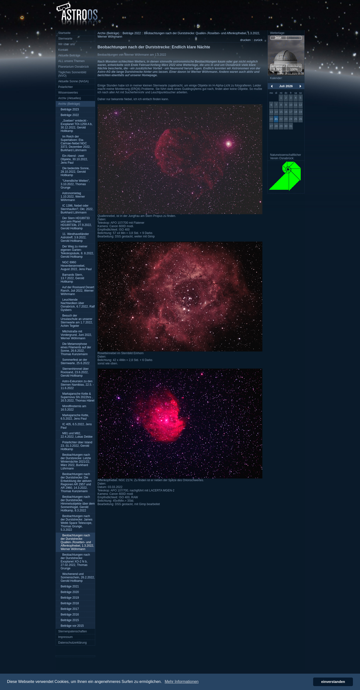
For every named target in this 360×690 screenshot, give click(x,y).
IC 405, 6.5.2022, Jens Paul (76, 426)
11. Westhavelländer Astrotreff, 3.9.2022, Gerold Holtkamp (75, 237)
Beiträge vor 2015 (72, 625)
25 (295, 118)
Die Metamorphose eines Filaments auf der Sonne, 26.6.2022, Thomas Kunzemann (76, 349)
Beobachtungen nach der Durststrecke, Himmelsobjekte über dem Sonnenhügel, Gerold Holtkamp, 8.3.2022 (78, 503)
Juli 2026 (286, 86)
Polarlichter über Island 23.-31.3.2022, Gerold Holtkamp (76, 446)
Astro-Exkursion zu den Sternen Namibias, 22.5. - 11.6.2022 (77, 385)
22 (280, 118)
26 (300, 118)
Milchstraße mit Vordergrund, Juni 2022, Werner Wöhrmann (76, 335)
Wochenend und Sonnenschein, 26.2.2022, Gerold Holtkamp (78, 577)
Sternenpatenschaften (72, 631)
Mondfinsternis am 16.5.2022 (73, 407)
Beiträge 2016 (70, 614)
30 (285, 126)
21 (276, 118)
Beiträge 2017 (70, 609)
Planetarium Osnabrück (73, 66)
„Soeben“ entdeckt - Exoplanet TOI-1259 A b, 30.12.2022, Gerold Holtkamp (77, 126)
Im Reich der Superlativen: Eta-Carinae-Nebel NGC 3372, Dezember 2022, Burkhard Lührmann (76, 143)
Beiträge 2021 (70, 586)
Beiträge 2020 (70, 592)
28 (276, 126)
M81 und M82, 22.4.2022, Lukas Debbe (77, 435)
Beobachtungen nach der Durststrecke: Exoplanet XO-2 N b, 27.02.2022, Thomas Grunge (75, 561)
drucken (245, 40)
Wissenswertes (68, 92)
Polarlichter (65, 87)
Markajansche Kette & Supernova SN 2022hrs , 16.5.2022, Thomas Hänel (77, 397)
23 (285, 118)
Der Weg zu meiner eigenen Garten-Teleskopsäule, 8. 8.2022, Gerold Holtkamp (77, 251)
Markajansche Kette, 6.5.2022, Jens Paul (75, 417)
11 (295, 104)
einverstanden (333, 682)
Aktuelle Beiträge (69, 55)
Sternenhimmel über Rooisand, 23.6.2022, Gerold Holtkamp (75, 372)
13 (271, 111)
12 (300, 104)
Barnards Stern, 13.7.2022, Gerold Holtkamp (72, 278)
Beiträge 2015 (70, 620)
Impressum (65, 637)
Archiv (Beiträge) (69, 104)
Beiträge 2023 (70, 109)
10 (290, 104)
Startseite (64, 33)
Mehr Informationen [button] (182, 681)
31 (290, 126)
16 (285, 111)
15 (280, 111)
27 (271, 126)
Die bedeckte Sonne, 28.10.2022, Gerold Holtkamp (75, 172)
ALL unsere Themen (71, 61)
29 (280, 126)
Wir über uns (66, 44)
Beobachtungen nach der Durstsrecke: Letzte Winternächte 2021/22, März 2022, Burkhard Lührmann (76, 461)
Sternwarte (65, 38)
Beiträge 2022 (70, 115)
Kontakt (63, 50)
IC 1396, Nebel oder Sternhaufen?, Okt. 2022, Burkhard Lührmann (77, 209)
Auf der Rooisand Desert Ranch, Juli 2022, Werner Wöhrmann (77, 291)
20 (271, 118)
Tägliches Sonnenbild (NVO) (72, 74)
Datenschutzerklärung (72, 642)
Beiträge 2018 (70, 603)
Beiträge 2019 (70, 597)
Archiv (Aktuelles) (69, 98)
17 (290, 111)
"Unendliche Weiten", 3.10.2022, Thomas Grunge (75, 184)
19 (300, 111)
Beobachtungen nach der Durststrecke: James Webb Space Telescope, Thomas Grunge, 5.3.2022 (77, 522)
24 (290, 118)
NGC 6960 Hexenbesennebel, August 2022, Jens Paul (76, 266)
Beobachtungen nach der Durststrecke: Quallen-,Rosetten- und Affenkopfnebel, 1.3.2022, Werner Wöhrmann (77, 542)
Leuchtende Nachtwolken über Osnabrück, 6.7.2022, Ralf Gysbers (78, 305)
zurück (258, 40)
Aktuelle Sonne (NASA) (73, 81)
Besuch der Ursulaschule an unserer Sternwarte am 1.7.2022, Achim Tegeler (77, 321)
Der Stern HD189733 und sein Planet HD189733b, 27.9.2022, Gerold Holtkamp (76, 223)
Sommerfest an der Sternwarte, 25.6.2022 (75, 361)
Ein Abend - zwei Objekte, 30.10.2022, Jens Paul (74, 159)
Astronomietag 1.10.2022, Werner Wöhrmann (73, 196)
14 (276, 111)
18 (295, 111)
